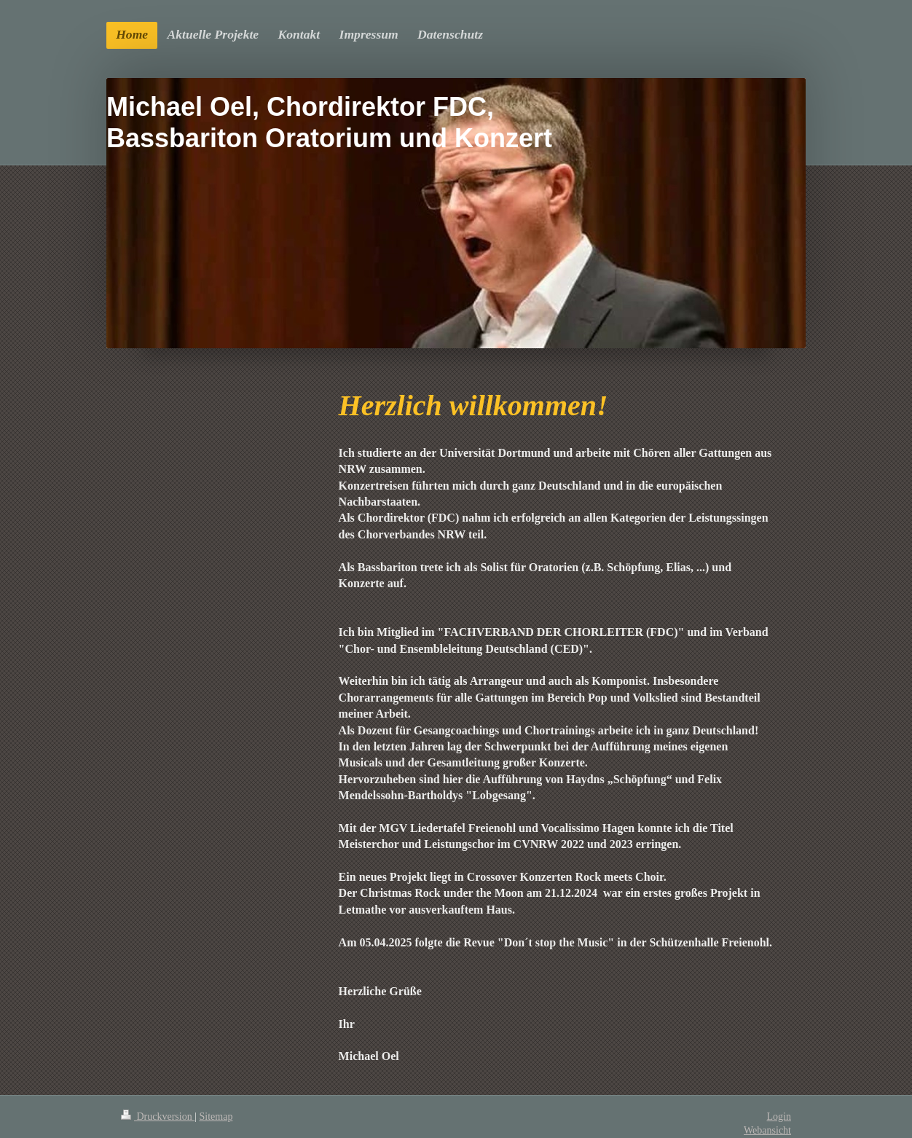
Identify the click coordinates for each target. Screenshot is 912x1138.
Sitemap (216, 1116)
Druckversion (157, 1116)
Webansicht (767, 1130)
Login (779, 1116)
